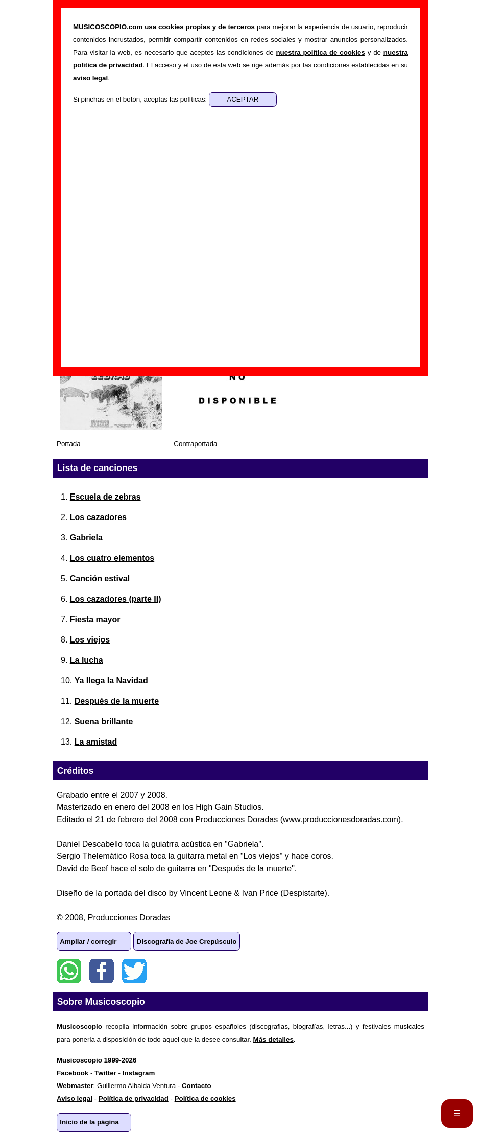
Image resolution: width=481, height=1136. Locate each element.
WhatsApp (69, 971)
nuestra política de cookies (320, 52)
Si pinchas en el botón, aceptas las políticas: (141, 99)
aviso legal (90, 78)
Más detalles (273, 1039)
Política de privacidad (134, 1098)
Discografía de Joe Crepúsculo (187, 941)
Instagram (139, 1073)
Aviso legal (74, 1098)
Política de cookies (205, 1098)
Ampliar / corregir (88, 941)
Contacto (196, 1086)
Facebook (101, 971)
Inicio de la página (89, 1122)
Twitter (134, 971)
